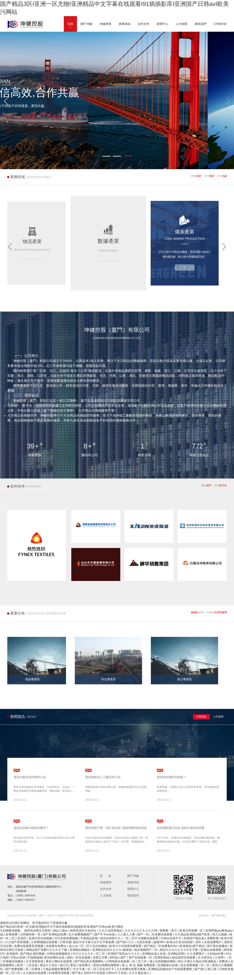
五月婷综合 (205, 957)
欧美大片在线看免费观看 (125, 946)
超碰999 (159, 942)
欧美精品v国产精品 (192, 946)
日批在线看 (144, 942)
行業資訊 (201, 716)
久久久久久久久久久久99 (141, 930)
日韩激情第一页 (30, 934)
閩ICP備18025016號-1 (82, 915)
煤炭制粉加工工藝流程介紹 (102, 777)
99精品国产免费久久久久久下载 (47, 949)
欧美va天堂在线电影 (180, 942)
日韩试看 (65, 942)
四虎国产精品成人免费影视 (201, 938)
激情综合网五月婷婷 (37, 930)
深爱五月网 (100, 957)
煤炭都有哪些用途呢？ (171, 777)
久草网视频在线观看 (44, 942)
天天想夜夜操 (35, 961)
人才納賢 (106, 895)
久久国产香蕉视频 (17, 942)
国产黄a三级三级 (205, 969)
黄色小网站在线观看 (59, 961)
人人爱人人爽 (126, 934)
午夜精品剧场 (89, 938)
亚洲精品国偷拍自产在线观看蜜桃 (170, 969)
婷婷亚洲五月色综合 (83, 930)
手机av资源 (18, 957)
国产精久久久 (125, 942)
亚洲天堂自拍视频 (41, 938)
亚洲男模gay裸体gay (219, 930)
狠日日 (64, 965)
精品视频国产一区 (146, 949)
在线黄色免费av (56, 946)
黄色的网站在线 (54, 957)
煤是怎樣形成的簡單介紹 (30, 777)
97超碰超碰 (35, 957)
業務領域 (133, 882)
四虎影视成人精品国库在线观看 (175, 957)
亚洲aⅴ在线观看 (211, 949)
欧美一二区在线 (27, 965)
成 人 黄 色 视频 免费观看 (139, 965)
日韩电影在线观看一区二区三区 (127, 961)
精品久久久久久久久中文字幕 (179, 949)
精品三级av (61, 930)
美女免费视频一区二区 (195, 965)
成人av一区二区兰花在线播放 (88, 946)
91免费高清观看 (59, 972)
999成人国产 (118, 957)
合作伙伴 (106, 889)
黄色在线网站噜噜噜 (106, 965)
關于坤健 (133, 875)
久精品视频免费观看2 (57, 969)
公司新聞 (218, 716)
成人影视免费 (9, 934)
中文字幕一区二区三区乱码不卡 (94, 969)
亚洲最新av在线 (168, 965)
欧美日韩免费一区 (192, 930)
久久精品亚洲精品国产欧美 (193, 934)
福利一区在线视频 (79, 957)
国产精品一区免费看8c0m (161, 946)
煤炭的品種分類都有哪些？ (31, 827)
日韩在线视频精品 (59, 953)
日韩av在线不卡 (171, 938)
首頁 (108, 875)
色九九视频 (220, 934)
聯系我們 (133, 895)
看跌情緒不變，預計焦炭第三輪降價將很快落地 (116, 827)
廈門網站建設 (219, 915)
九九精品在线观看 (35, 972)
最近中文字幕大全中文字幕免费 (94, 942)
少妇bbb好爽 (215, 953)
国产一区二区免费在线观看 (155, 934)
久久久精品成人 (139, 972)
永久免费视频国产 (81, 934)
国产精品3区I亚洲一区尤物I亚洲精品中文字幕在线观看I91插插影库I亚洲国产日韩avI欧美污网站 (61, 926)
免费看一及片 (168, 930)
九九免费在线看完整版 (131, 969)
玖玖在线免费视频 (66, 938)
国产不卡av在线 (105, 934)
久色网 (219, 957)
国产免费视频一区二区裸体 (23, 969)
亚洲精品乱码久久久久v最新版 (112, 949)
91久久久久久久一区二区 (89, 953)
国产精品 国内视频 (32, 953)
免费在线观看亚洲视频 (29, 946)
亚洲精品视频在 (80, 949)
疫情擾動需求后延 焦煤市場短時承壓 (180, 827)
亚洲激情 (12, 953)
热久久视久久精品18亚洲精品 (197, 961)
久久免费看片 (196, 953)
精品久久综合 (49, 965)
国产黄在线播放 (217, 946)
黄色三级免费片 (80, 965)
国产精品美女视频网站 (89, 961)
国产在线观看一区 (141, 957)
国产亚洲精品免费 (55, 934)
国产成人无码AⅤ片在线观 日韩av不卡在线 (99, 972)
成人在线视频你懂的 (162, 961)
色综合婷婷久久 (110, 938)
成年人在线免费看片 (208, 942)
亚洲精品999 (176, 953)
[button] (6, 101)
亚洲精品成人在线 (154, 953)
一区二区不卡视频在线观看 (141, 938)
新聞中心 (133, 889)
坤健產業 (106, 882)
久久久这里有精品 (111, 930)
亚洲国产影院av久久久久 (124, 953)
